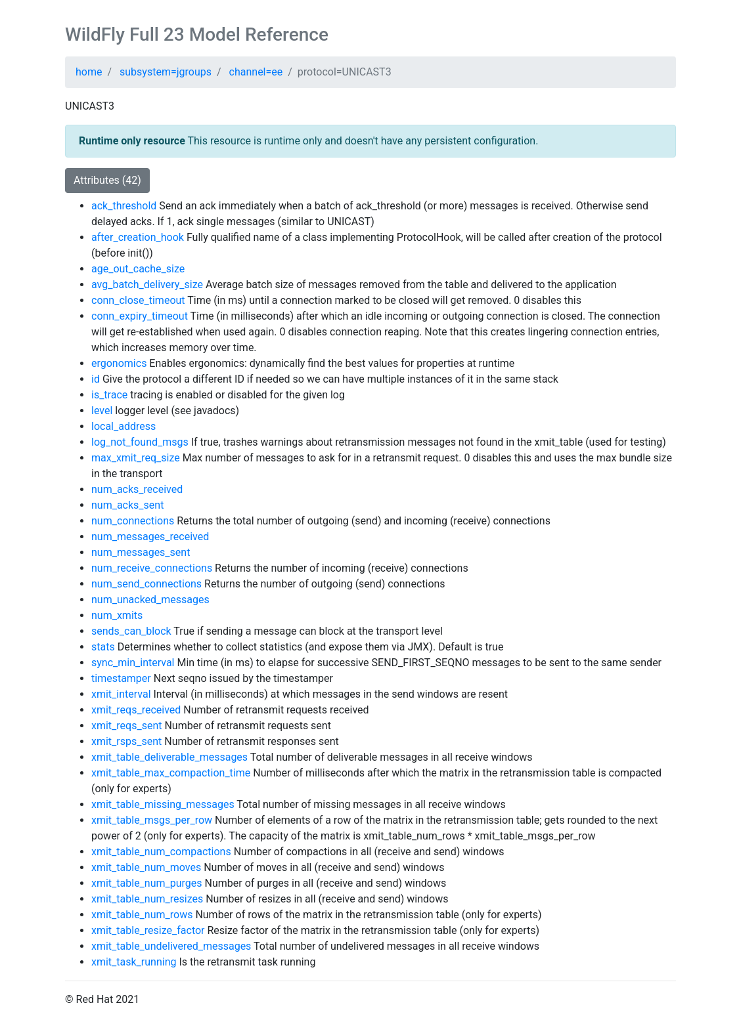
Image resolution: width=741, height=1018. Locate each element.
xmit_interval (121, 694)
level (101, 410)
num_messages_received (150, 536)
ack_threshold (123, 206)
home (89, 72)
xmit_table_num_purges (146, 883)
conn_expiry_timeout (139, 316)
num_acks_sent (127, 505)
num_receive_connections (151, 568)
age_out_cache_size (138, 269)
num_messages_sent (140, 552)
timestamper (121, 678)
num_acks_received (137, 489)
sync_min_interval (132, 662)
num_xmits (117, 615)
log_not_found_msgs (140, 442)
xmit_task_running (133, 962)
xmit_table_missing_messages (163, 804)
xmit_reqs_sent (126, 725)
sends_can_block (131, 631)
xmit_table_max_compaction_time (170, 773)
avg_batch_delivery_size (147, 284)
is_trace (109, 395)
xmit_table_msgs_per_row (151, 820)
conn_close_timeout (138, 300)
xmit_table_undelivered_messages (171, 946)
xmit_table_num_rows (141, 914)
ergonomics (118, 363)
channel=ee (256, 72)
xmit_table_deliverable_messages (169, 757)
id (95, 379)
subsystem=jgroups (166, 72)
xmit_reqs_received (136, 710)
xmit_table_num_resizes (147, 899)
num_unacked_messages (150, 599)
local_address (123, 426)
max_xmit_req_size (135, 458)
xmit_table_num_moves (146, 867)
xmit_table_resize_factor (148, 930)
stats (103, 647)
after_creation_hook (137, 237)
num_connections (132, 521)
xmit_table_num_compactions (161, 851)
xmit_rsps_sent (126, 741)
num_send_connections (146, 584)
